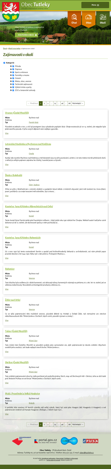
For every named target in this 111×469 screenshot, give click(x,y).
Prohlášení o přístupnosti (71, 458)
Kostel (31, 216)
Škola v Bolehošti (13, 175)
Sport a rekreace (21, 72)
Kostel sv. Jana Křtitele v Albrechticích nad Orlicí (29, 206)
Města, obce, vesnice (23, 81)
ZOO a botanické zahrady (25, 90)
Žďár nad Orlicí (12, 300)
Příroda (18, 66)
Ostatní (18, 78)
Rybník (31, 403)
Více (6, 133)
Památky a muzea (22, 75)
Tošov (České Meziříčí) (16, 331)
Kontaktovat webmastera (49, 458)
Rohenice (9, 269)
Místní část (33, 341)
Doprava (18, 69)
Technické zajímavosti (23, 84)
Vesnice (32, 278)
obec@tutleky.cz (87, 453)
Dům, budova (34, 185)
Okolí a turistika (14, 48)
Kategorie (10, 63)
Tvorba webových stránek (53, 460)
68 (69, 103)
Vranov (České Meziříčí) (17, 113)
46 (62, 103)
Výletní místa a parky (23, 87)
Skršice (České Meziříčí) (16, 362)
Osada (31, 154)
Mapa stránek (60, 458)
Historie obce (26, 35)
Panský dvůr (33, 122)
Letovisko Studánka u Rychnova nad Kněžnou (28, 144)
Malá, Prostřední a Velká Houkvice (22, 393)
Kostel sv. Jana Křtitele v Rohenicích (23, 237)
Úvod (5, 48)
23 (55, 103)
